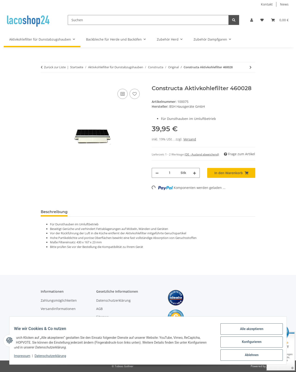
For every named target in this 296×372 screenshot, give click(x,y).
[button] (252, 20)
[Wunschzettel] (262, 20)
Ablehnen (249, 355)
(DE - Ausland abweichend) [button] (202, 154)
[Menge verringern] (157, 173)
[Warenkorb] (279, 20)
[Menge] (169, 173)
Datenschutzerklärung (53, 358)
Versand (189, 139)
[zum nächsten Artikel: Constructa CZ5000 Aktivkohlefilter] (250, 67)
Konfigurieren (249, 343)
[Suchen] (148, 20)
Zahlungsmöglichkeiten (59, 300)
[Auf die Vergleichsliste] (122, 94)
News (284, 4)
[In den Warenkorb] (44, 82)
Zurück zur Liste (55, 67)
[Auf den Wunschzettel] (135, 94)
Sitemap (102, 317)
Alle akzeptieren (248, 331)
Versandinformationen (58, 309)
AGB (99, 309)
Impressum (25, 358)
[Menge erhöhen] (194, 173)
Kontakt (267, 4)
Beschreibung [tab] (54, 212)
